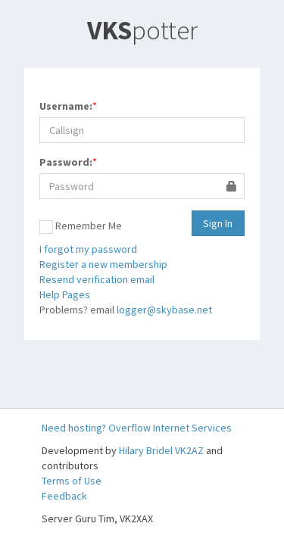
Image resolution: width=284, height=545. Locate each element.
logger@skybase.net (164, 309)
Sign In (218, 223)
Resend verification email (96, 279)
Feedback (64, 496)
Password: (65, 162)
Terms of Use (71, 480)
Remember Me (80, 226)
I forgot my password (88, 249)
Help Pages (64, 294)
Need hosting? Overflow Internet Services (137, 427)
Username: (65, 106)
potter (142, 30)
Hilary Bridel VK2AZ (161, 450)
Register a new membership (103, 264)
